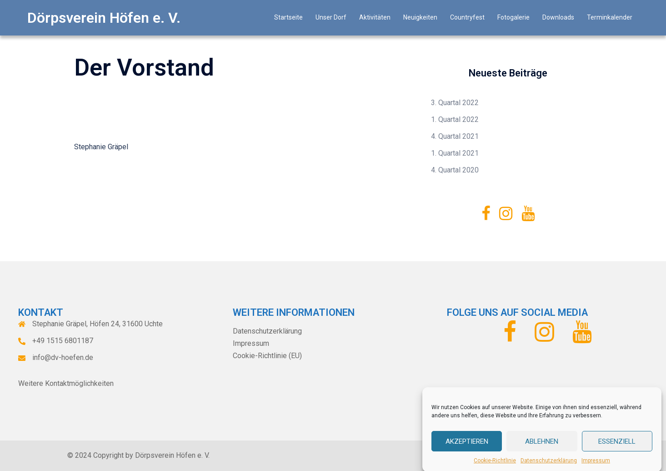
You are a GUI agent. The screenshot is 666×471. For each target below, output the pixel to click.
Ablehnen (541, 447)
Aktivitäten (375, 17)
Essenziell (617, 447)
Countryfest (467, 17)
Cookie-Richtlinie (495, 466)
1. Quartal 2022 (455, 119)
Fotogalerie (513, 17)
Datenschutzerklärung (549, 466)
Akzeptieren (467, 447)
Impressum (595, 466)
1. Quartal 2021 (455, 153)
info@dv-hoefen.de (62, 357)
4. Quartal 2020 (455, 170)
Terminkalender (609, 17)
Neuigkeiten (420, 17)
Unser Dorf (330, 17)
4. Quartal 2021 (455, 136)
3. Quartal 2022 (455, 102)
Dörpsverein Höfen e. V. (103, 17)
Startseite (288, 17)
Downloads (558, 17)
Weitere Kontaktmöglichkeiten (66, 383)
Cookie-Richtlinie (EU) (267, 355)
